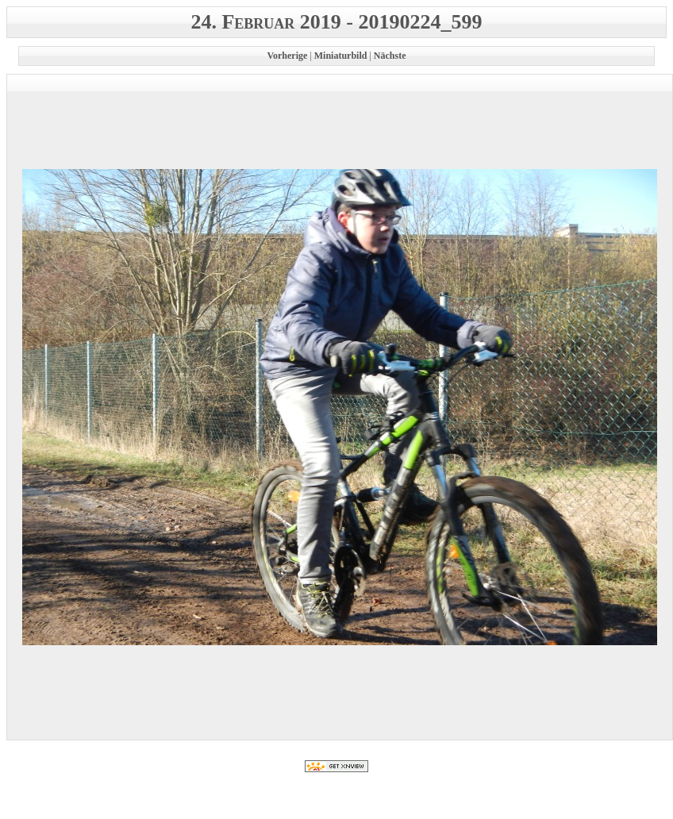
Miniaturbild (340, 55)
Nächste (390, 55)
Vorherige (287, 55)
